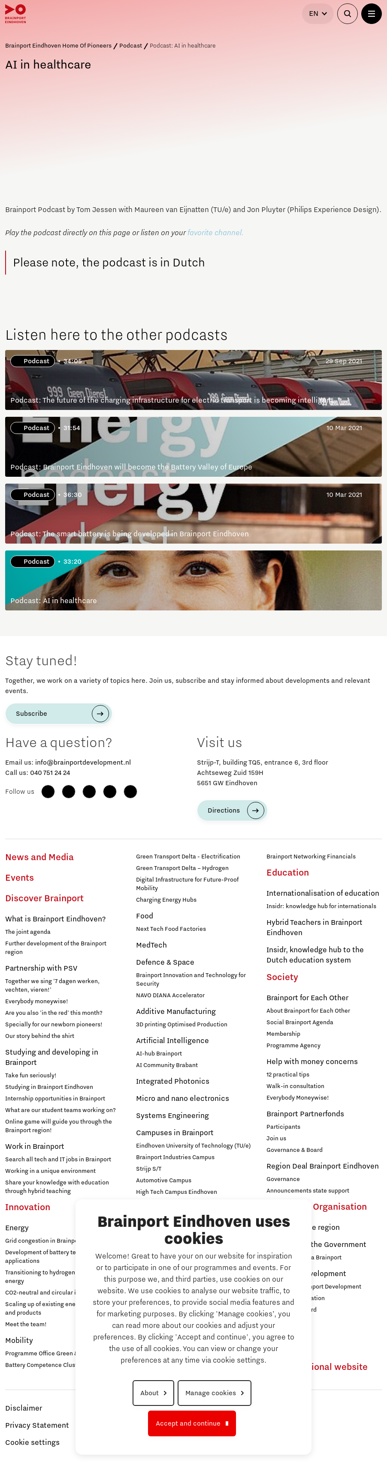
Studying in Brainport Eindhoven (49, 1087)
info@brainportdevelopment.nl (83, 762)
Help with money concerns (312, 1062)
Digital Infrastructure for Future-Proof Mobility (187, 884)
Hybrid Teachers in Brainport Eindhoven (314, 927)
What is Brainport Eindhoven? (55, 919)
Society (282, 977)
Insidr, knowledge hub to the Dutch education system (315, 955)
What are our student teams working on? (60, 1110)
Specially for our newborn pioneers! (54, 1024)
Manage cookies (210, 1393)
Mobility (19, 1340)
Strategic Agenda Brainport (304, 1257)
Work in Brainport (34, 1146)
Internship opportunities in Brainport (55, 1098)
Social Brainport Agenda (299, 1022)
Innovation (27, 1207)
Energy (17, 1228)
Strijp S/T (148, 1169)
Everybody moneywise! (36, 1001)
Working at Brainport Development (313, 1286)
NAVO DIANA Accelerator (170, 995)
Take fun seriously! (31, 1075)
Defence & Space (165, 962)
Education (287, 873)
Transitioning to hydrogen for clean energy (52, 1277)
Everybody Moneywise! (297, 1097)
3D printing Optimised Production (181, 1024)
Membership (283, 1034)
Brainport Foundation (295, 1298)
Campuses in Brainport (175, 1133)
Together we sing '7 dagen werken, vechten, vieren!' (52, 985)
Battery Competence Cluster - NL (50, 1365)
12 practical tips (287, 1074)
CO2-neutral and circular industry (51, 1292)
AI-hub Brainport (159, 1053)
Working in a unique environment (50, 1171)
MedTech (151, 945)
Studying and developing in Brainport (51, 1057)
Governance (283, 1179)
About (149, 1393)
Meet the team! (26, 1324)
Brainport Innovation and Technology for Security (191, 979)
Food (144, 916)
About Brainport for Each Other (308, 1011)
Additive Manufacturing (176, 1012)
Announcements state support (307, 1190)
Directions (224, 810)
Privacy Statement (37, 1425)
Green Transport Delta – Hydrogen (182, 868)
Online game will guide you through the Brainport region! (58, 1126)
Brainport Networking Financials (311, 856)
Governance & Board (294, 1150)
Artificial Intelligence (172, 1041)
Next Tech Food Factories (171, 929)
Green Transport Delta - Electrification (188, 856)
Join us (276, 1138)
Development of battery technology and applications (59, 1257)
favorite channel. (215, 233)
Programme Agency (293, 1045)
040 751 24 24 (50, 773)
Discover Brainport (44, 899)
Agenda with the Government (316, 1245)
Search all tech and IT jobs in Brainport (58, 1159)
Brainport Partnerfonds (305, 1114)
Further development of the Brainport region (55, 948)
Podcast (130, 45)
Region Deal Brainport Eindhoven (322, 1166)
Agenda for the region (303, 1227)
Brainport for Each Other (307, 998)
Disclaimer (23, 1408)
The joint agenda (28, 932)
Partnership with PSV (41, 968)
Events (19, 878)
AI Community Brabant (167, 1065)
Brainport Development (306, 1274)
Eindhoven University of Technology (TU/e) (193, 1145)
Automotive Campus (163, 1180)
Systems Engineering (172, 1116)
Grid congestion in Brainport (43, 1241)
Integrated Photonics (172, 1081)
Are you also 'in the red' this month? (54, 1013)
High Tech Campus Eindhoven (176, 1192)
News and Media (39, 857)
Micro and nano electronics (182, 1098)
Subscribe (31, 714)
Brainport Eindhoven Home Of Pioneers (58, 45)
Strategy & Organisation (316, 1207)
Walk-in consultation (295, 1086)
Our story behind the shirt (39, 1036)
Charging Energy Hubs (166, 900)
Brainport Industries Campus (175, 1157)
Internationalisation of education (322, 893)
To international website (317, 1367)
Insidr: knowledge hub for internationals (321, 906)
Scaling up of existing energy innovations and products (61, 1308)
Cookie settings (32, 1442)
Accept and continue (188, 1423)
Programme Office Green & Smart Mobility (62, 1353)
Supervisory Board (291, 1310)
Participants (283, 1127)
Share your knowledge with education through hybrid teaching (57, 1187)
